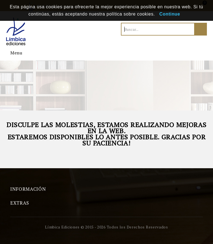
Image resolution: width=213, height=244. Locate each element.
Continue (169, 14)
